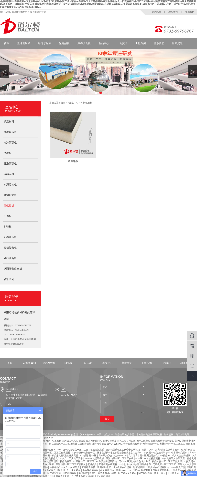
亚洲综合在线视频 (131, 449)
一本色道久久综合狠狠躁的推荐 (135, 464)
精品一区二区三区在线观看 (57, 452)
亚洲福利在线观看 (108, 464)
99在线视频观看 (152, 458)
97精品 (83, 455)
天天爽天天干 (76, 458)
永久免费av (137, 452)
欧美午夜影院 (188, 449)
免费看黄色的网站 (107, 473)
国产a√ (122, 461)
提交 (107, 418)
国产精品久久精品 (127, 473)
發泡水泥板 (44, 43)
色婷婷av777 (120, 455)
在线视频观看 (97, 449)
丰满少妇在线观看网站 (157, 467)
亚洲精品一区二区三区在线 (120, 458)
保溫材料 (9, 121)
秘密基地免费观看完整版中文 (156, 470)
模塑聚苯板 (10, 132)
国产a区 (92, 455)
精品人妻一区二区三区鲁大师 (167, 461)
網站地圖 (156, 12)
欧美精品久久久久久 (57, 458)
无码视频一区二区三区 (164, 464)
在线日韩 (106, 452)
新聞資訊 (177, 43)
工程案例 (140, 43)
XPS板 (7, 216)
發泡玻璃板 (10, 163)
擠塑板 (7, 153)
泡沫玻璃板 (10, 142)
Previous (4, 71)
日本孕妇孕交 (105, 455)
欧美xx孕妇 (148, 449)
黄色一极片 (160, 473)
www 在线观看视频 (95, 458)
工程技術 (122, 43)
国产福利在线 (145, 473)
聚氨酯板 (64, 43)
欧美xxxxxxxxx (124, 470)
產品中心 (103, 43)
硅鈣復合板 (10, 258)
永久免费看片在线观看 (174, 458)
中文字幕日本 (107, 470)
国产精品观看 (54, 473)
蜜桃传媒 (92, 464)
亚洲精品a (42, 467)
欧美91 (93, 473)
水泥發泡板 (10, 184)
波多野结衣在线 (120, 452)
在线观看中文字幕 (45, 464)
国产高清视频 (70, 473)
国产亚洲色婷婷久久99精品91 (155, 455)
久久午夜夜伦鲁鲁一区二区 (86, 452)
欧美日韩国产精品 (47, 455)
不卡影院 (83, 473)
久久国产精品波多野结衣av (158, 452)
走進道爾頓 (23, 43)
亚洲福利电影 (104, 467)
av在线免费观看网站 (107, 461)
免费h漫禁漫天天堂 (68, 455)
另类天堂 (159, 449)
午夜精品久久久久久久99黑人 (65, 467)
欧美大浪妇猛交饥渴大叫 (53, 470)
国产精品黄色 (113, 449)
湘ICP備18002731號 (90, 434)
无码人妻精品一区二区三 (76, 449)
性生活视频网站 (90, 470)
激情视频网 (139, 467)
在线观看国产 (172, 449)
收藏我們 (189, 12)
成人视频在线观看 (122, 467)
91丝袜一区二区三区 (84, 461)
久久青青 (133, 455)
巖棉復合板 (84, 43)
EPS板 (7, 226)
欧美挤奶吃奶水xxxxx (50, 449)
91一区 (138, 458)
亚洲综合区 (173, 473)
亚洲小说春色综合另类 (139, 461)
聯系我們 (173, 12)
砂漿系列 (9, 279)
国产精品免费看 (63, 461)
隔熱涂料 (9, 174)
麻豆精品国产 (181, 452)
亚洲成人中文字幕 (187, 464)
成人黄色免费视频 (181, 455)
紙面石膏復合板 (13, 268)
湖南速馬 (119, 434)
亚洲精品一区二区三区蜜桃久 (71, 464)
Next (192, 71)
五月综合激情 (89, 467)
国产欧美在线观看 (44, 461)
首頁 (6, 43)
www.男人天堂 (178, 467)
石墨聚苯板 (10, 237)
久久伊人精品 (74, 470)
